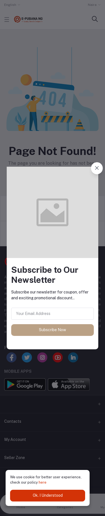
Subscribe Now (52, 330)
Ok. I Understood (48, 495)
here (42, 482)
